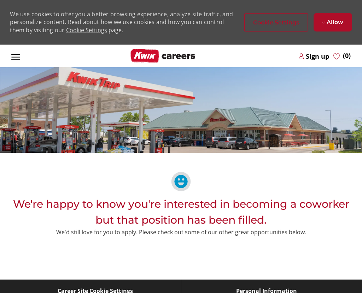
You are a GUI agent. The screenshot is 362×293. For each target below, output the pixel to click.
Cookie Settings (86, 30)
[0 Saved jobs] (342, 55)
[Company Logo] (163, 56)
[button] (276, 22)
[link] (313, 56)
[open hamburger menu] (15, 56)
